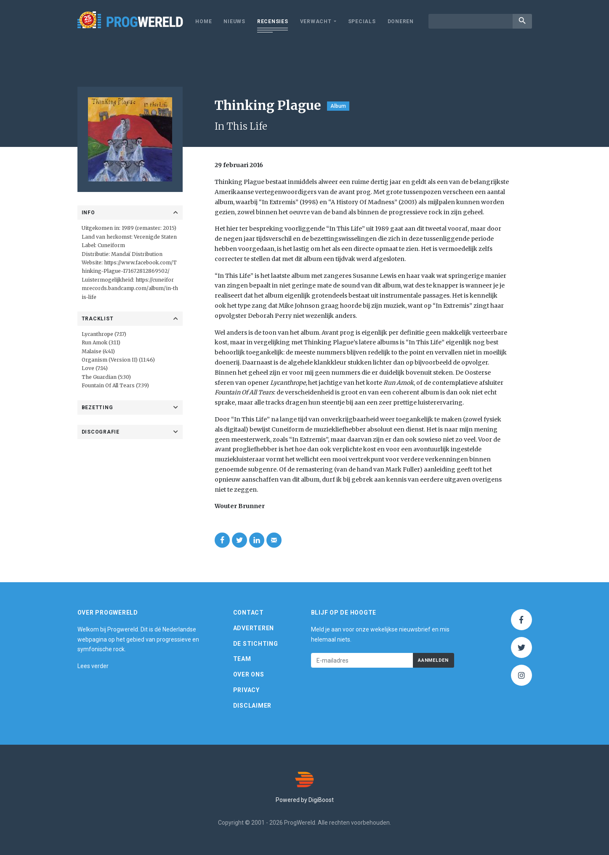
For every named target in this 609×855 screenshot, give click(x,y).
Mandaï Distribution (136, 254)
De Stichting (255, 643)
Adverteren (253, 628)
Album (338, 106)
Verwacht (316, 21)
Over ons (248, 674)
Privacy (246, 690)
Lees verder (93, 666)
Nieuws (234, 21)
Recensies (272, 21)
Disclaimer (252, 705)
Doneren (401, 21)
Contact (248, 612)
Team (242, 658)
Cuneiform (111, 245)
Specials (362, 21)
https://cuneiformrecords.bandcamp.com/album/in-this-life (130, 288)
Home (203, 21)
